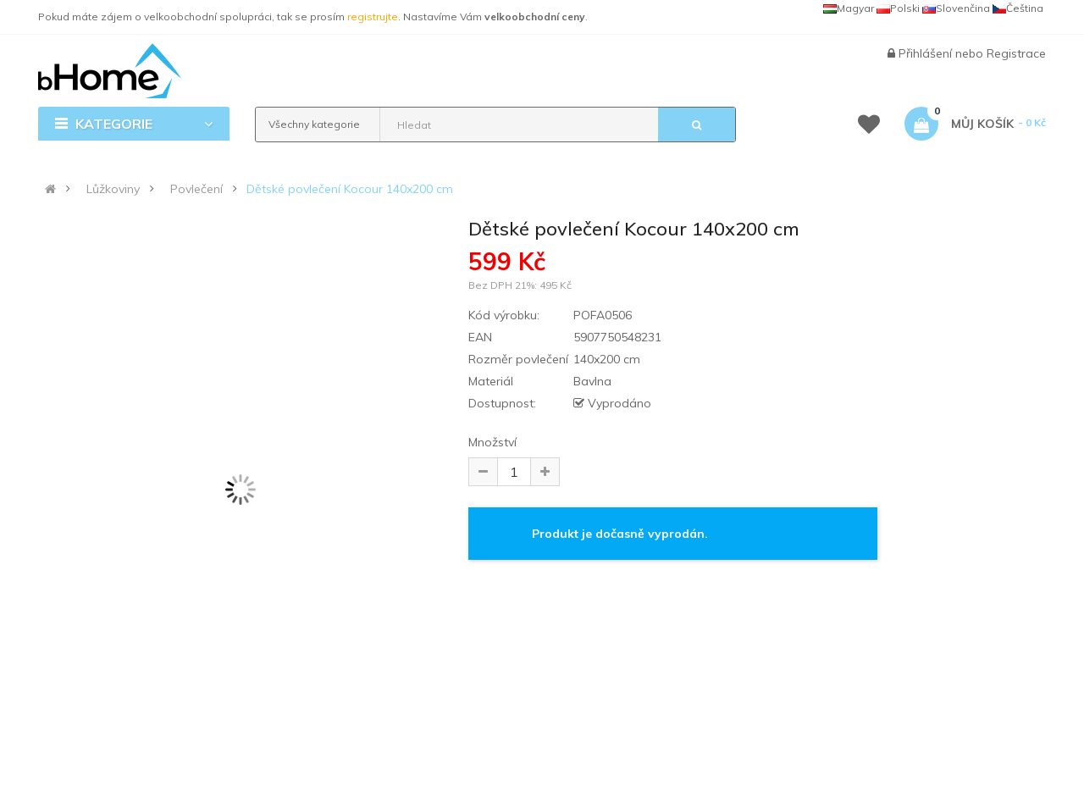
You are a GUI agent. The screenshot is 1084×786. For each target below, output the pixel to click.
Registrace (1016, 53)
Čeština (1018, 8)
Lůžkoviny (113, 189)
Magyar (848, 8)
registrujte (372, 16)
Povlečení (196, 189)
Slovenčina (956, 8)
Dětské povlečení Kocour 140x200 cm (349, 189)
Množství (492, 442)
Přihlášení (927, 53)
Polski (898, 8)
